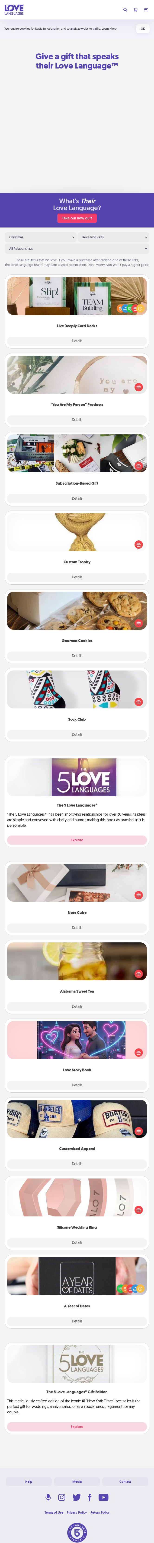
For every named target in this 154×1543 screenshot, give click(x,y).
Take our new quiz (77, 218)
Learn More (109, 29)
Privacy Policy (77, 1512)
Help (28, 1482)
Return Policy (100, 1512)
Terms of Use (54, 1512)
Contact (125, 1482)
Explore (77, 840)
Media (77, 1482)
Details (77, 341)
